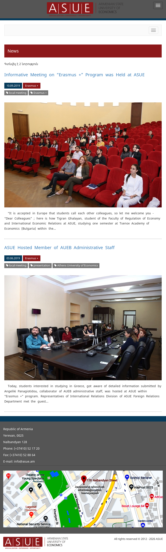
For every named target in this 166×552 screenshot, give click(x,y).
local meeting (16, 93)
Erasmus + (31, 85)
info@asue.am (24, 461)
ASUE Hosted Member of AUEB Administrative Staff (59, 247)
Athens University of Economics (76, 265)
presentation (40, 265)
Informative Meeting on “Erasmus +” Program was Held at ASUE (74, 75)
